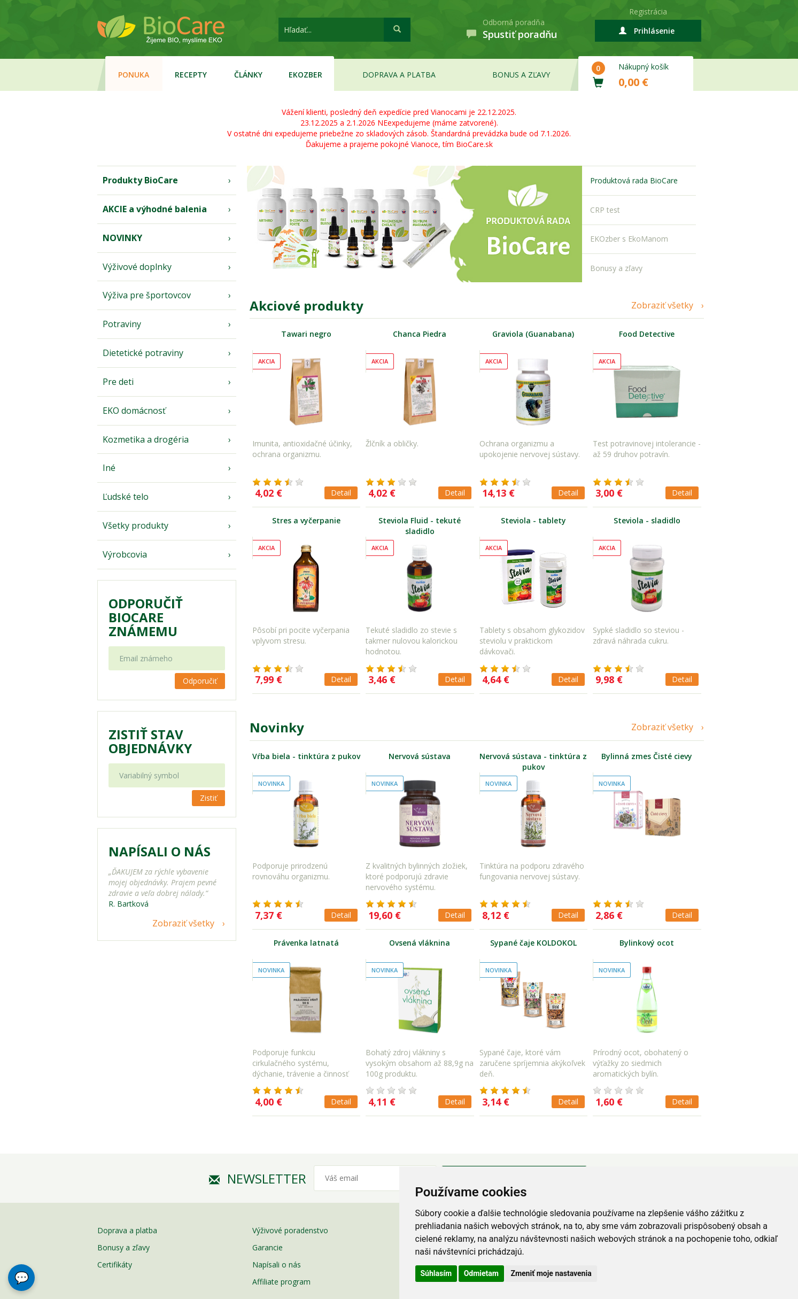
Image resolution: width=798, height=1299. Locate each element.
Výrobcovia (125, 554)
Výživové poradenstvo (290, 1230)
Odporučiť (200, 681)
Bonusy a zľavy (616, 268)
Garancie (267, 1247)
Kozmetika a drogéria (146, 439)
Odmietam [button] (481, 1273)
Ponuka (133, 74)
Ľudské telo (126, 496)
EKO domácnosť (134, 410)
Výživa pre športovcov (147, 295)
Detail (341, 493)
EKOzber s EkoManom (629, 239)
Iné (109, 468)
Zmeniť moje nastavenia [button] (550, 1273)
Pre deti (118, 382)
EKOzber (305, 74)
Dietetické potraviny (143, 353)
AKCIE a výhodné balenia (155, 209)
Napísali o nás (276, 1264)
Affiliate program (281, 1282)
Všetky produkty (135, 525)
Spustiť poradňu (520, 34)
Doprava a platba (399, 74)
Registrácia (648, 11)
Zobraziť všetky (183, 923)
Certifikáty (114, 1264)
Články (248, 74)
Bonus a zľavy (521, 74)
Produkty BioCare (140, 180)
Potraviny (122, 324)
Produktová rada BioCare (634, 180)
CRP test (605, 210)
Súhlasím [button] (436, 1273)
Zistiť (208, 798)
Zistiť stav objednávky (150, 741)
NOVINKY (122, 238)
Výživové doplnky (137, 267)
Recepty (191, 74)
